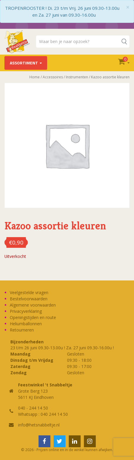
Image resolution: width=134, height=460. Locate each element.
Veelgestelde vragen (29, 292)
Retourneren (22, 330)
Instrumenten (77, 77)
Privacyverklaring (26, 311)
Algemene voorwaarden (33, 305)
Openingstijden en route (33, 317)
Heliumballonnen (26, 323)
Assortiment (24, 63)
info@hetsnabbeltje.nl (39, 425)
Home (34, 77)
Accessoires (53, 77)
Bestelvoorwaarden (28, 299)
